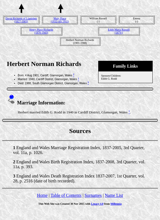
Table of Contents (66, 195)
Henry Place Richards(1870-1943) (41, 31)
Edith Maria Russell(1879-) (119, 31)
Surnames (93, 195)
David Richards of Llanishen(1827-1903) (21, 20)
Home (42, 195)
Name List (114, 195)
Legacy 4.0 (97, 203)
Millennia (116, 203)
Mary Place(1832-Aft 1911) (60, 20)
